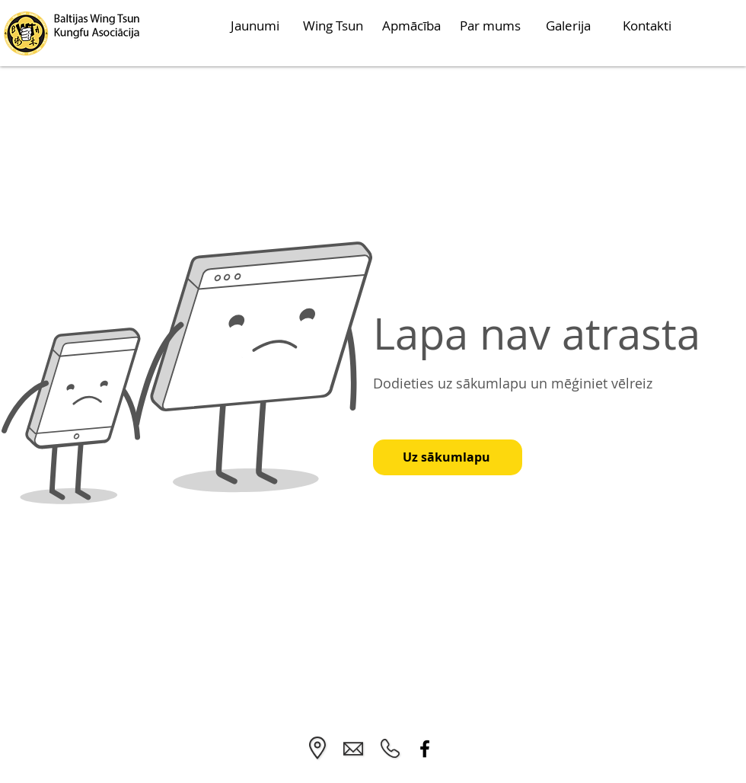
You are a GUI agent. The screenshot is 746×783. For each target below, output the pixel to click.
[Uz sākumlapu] (447, 457)
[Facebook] (424, 748)
